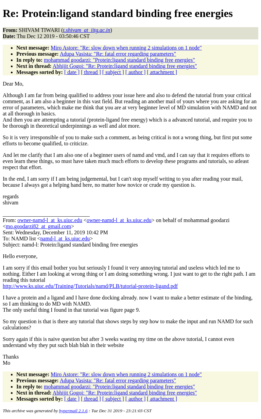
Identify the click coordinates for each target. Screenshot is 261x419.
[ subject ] (113, 72)
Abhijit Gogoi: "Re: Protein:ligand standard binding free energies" (125, 66)
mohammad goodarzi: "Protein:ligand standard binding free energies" (119, 60)
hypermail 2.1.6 (73, 410)
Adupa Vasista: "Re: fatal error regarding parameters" (118, 54)
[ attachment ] (162, 72)
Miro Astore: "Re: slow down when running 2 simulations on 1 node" (126, 48)
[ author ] (135, 72)
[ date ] (72, 72)
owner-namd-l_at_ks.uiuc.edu (49, 220)
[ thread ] (91, 72)
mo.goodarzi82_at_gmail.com (38, 226)
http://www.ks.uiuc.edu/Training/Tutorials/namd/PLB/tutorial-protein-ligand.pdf (90, 286)
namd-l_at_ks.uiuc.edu (65, 238)
